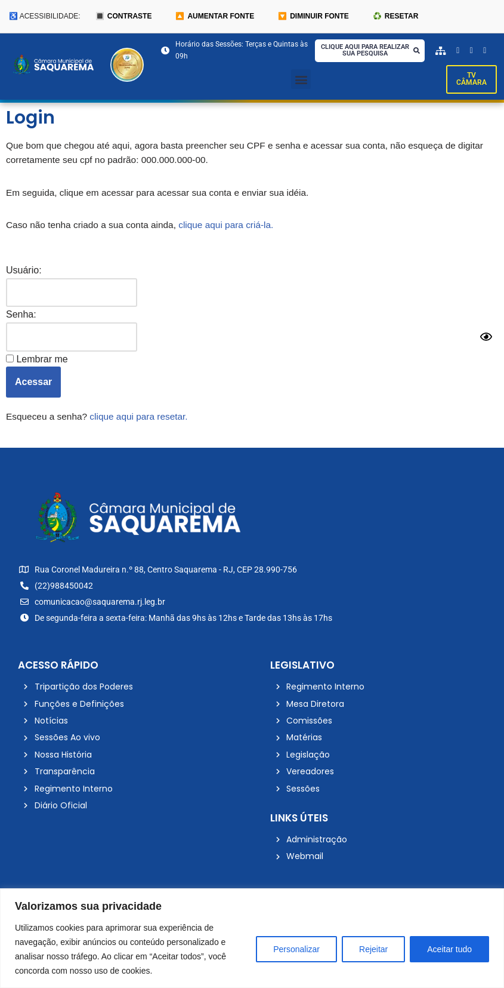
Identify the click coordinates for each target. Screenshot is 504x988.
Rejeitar (373, 949)
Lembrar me (37, 364)
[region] (252, 938)
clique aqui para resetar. (144, 422)
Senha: (21, 319)
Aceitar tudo (449, 949)
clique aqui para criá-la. (234, 229)
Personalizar (296, 949)
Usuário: (24, 274)
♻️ (395, 16)
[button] (301, 80)
